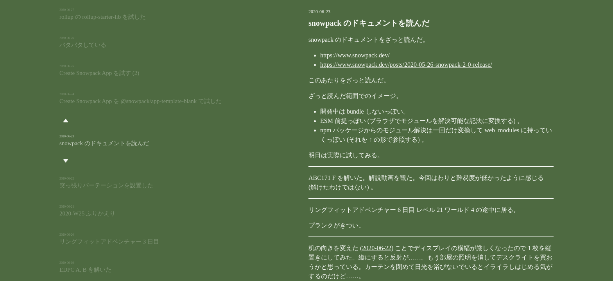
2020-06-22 (337, 248)
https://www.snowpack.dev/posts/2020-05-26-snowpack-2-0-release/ (367, 64)
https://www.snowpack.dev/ (315, 55)
